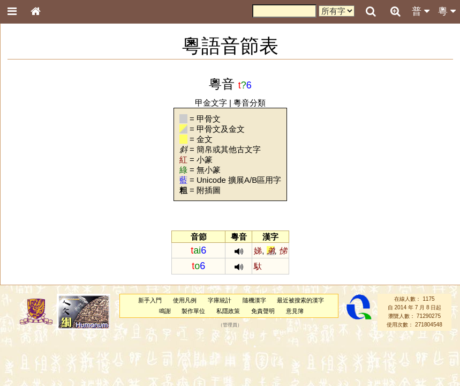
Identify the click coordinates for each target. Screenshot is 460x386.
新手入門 (150, 300)
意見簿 (295, 311)
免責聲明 (263, 311)
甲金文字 (211, 102)
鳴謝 (165, 311)
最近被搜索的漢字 (300, 300)
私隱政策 (228, 311)
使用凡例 (185, 300)
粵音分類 (249, 102)
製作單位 (193, 311)
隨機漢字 (254, 300)
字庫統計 (219, 300)
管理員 (230, 325)
